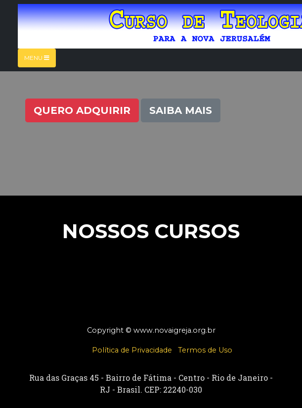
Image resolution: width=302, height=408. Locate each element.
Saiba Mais (180, 110)
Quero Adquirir (82, 110)
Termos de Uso (205, 350)
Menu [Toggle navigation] (36, 57)
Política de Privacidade (132, 350)
